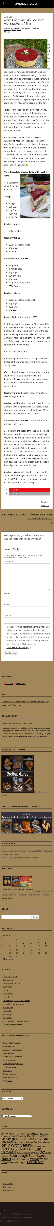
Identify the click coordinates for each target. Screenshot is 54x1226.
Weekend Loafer (10, 1077)
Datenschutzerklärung (17, 647)
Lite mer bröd (9, 1053)
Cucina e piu (8, 980)
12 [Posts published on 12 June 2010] (39, 946)
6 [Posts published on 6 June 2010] (45, 942)
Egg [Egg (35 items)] (31, 1138)
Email (7, 604)
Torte (34, 28)
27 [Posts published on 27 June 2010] (46, 953)
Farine (5, 990)
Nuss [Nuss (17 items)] (39, 1142)
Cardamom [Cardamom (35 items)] (20, 1136)
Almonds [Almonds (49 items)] (6, 1133)
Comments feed (10, 1187)
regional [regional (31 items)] (35, 1152)
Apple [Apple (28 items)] (23, 1133)
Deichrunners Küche (11, 983)
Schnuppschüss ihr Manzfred (15, 1021)
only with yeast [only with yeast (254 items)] (16, 1145)
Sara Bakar (7, 1018)
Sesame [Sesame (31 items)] (5, 1155)
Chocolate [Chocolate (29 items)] (32, 1136)
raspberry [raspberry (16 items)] (27, 1153)
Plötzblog (7, 1014)
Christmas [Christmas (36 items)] (43, 1136)
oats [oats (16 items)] (48, 1142)
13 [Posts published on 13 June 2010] (46, 946)
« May (4, 959)
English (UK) (19, 683)
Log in (5, 1180)
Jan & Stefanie (14, 1221)
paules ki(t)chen (9, 1067)
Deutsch (45, 505)
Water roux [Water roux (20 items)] (25, 1159)
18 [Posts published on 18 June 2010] (32, 949)
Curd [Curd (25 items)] (17, 1139)
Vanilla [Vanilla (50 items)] (16, 1159)
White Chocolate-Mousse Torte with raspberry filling (24, 21)
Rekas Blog (7, 1070)
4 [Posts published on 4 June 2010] (31, 942)
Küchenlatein (8, 1011)
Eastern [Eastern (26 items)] (24, 1139)
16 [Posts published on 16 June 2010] (17, 949)
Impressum (4, 1210)
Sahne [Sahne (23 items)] (48, 1152)
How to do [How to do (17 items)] (24, 1142)
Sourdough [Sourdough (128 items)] (19, 1155)
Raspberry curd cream (13, 514)
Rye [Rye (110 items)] (43, 1152)
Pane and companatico (13, 1063)
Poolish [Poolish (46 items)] (6, 1149)
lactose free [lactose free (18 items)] (32, 1142)
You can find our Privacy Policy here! (16, 723)
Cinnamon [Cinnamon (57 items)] (8, 1139)
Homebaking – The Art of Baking (16, 1000)
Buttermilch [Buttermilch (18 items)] (44, 1134)
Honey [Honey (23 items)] (16, 1142)
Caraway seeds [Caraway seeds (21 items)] (7, 1136)
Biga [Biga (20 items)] (29, 1134)
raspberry (28, 28)
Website (7, 615)
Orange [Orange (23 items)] (34, 1146)
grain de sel (8, 997)
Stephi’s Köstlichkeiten (12, 1024)
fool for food (8, 993)
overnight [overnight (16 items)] (41, 1146)
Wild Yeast (7, 1081)
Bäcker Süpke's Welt (11, 1043)
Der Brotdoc (8, 987)
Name (7, 593)
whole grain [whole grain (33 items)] (13, 1162)
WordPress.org (9, 1190)
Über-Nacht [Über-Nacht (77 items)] (35, 1162)
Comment (9, 561)
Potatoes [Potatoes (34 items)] (29, 1149)
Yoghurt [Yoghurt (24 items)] (23, 1162)
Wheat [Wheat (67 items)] (34, 1159)
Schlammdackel (9, 1074)
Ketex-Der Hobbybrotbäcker (15, 1004)
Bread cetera (8, 1046)
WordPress (28, 1217)
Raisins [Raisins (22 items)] (20, 1152)
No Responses (16, 30)
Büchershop (6, 898)
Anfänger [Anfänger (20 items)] (16, 1134)
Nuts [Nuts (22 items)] (44, 1142)
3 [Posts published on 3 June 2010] (23, 942)
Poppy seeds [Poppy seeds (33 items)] (17, 1149)
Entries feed (8, 1183)
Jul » (11, 959)
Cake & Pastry (15, 28)
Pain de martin (9, 1060)
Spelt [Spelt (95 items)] (32, 1155)
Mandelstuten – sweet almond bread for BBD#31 (40, 518)
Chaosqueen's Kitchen (12, 1050)
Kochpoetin (8, 1007)
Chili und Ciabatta (10, 976)
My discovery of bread (12, 1056)
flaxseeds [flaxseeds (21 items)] (37, 1139)
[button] (13, 489)
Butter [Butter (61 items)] (35, 1133)
